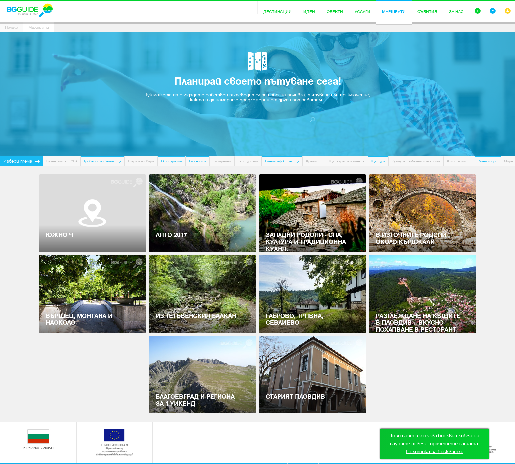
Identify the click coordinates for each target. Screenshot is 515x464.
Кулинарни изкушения (347, 161)
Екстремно (222, 161)
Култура (378, 161)
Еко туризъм (171, 161)
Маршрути (394, 12)
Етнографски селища (282, 161)
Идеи (309, 12)
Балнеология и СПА (61, 161)
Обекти (335, 12)
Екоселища (197, 161)
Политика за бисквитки (434, 451)
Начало (11, 27)
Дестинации (277, 12)
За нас (456, 12)
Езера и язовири (141, 161)
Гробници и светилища (102, 161)
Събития (427, 12)
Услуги (362, 12)
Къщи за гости (459, 161)
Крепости (314, 161)
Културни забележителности (416, 161)
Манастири (488, 161)
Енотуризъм (248, 161)
